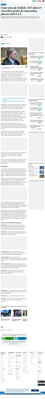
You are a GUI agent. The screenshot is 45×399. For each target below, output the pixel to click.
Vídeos (31, 360)
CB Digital (17, 373)
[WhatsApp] (33, 1)
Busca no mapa (25, 357)
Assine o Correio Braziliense (18, 378)
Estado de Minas (40, 372)
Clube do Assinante (18, 376)
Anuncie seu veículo (33, 355)
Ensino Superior (10, 355)
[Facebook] (34, 1)
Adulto (16, 363)
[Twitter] (36, 1)
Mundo (2, 363)
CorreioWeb (18, 352)
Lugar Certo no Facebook (25, 369)
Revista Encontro (40, 362)
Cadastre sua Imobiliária (26, 372)
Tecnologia (2, 375)
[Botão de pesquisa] (5, 1)
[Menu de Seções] (2, 1)
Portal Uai (39, 374)
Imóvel (24, 352)
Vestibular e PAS (10, 365)
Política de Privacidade (4, 380)
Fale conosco (10, 372)
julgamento (3, 330)
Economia (2, 361)
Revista (39, 365)
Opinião (2, 371)
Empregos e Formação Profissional (18, 362)
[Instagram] (38, 1)
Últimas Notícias (10, 362)
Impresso (18, 368)
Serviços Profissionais (18, 365)
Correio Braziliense (3, 353)
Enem (9, 360)
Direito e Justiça (3, 368)
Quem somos (2, 378)
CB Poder (39, 358)
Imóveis (17, 358)
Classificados (18, 355)
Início (2, 34)
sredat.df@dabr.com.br (14, 343)
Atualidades (39, 367)
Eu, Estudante (11, 352)
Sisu (8, 367)
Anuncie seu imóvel (25, 355)
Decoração (24, 365)
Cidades (2, 356)
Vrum (31, 352)
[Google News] (41, 1)
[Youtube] (40, 1)
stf (12, 330)
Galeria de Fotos (25, 367)
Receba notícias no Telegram (21, 338)
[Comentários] (9, 44)
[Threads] (43, 1)
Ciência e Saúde (3, 370)
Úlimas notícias (25, 360)
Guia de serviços (25, 362)
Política (5, 34)
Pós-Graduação (10, 370)
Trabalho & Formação (11, 357)
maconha (9, 330)
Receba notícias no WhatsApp (9, 338)
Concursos (10, 374)
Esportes (2, 366)
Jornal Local (39, 356)
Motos (31, 362)
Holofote (2, 373)
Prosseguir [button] (35, 390)
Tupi (38, 377)
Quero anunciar (18, 356)
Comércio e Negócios (18, 367)
